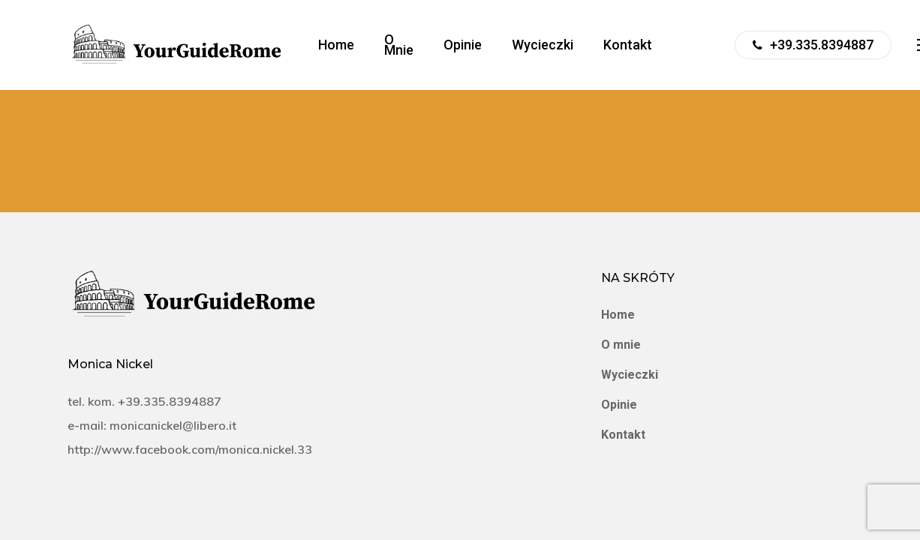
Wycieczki (629, 375)
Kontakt (623, 435)
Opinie (619, 405)
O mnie (621, 345)
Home (618, 315)
